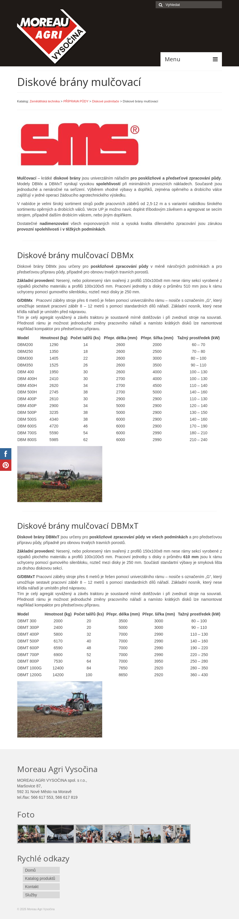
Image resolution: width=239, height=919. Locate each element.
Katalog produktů (40, 878)
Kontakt (31, 886)
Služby (31, 895)
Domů (30, 870)
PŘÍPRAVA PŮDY (75, 101)
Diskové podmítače (105, 101)
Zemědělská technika (45, 101)
